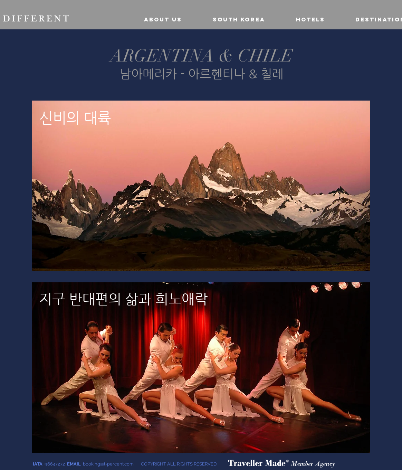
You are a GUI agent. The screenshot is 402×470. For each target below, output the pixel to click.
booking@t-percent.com (108, 464)
